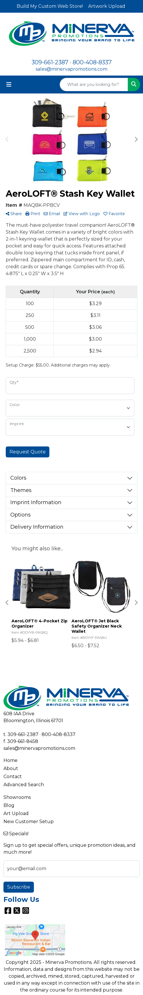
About (10, 768)
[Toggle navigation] (9, 84)
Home (10, 760)
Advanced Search (23, 784)
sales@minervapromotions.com (71, 69)
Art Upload (16, 813)
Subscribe (18, 887)
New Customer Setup (28, 821)
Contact (12, 776)
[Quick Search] (94, 84)
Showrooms (17, 797)
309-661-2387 (50, 62)
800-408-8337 (92, 62)
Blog (8, 805)
